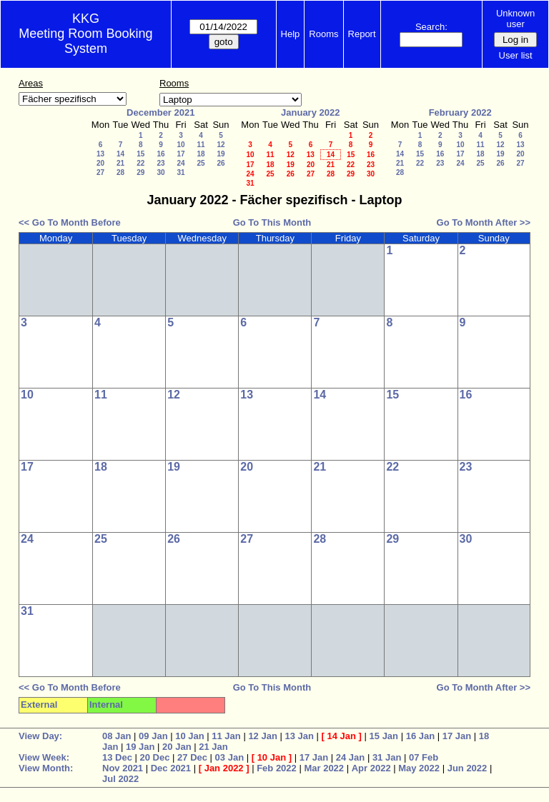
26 (220, 163)
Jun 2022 (467, 768)
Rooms (323, 34)
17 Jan (456, 736)
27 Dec (192, 757)
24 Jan (350, 757)
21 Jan (213, 746)
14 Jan (341, 736)
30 (160, 172)
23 (160, 163)
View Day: (40, 736)
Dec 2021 (171, 768)
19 (220, 154)
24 (180, 163)
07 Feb (423, 757)
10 (180, 145)
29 (140, 172)
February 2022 (460, 112)
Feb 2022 (277, 768)
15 (140, 154)
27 (100, 172)
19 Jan (140, 746)
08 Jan (116, 736)
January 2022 (310, 112)
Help (290, 34)
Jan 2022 (224, 768)
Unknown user (515, 18)
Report (362, 34)
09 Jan (153, 736)
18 (200, 154)
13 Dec (117, 757)
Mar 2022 (324, 768)
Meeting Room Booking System (85, 41)
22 (140, 163)
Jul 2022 (120, 778)
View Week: (44, 757)
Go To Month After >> (483, 222)
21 (120, 163)
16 (160, 154)
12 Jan (262, 736)
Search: (431, 26)
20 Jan (176, 746)
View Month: (46, 768)
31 (180, 172)
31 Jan (386, 757)
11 (200, 145)
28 (120, 172)
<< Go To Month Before (70, 222)
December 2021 (160, 112)
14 (120, 154)
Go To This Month (272, 222)
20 (100, 163)
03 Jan (229, 757)
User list (516, 55)
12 (220, 145)
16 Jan (420, 736)
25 (200, 163)
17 (180, 154)
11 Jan (226, 736)
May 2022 (419, 768)
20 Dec (155, 757)
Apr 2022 (371, 768)
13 (100, 154)
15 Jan (384, 736)
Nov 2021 (122, 768)
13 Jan (299, 736)
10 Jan (189, 736)
